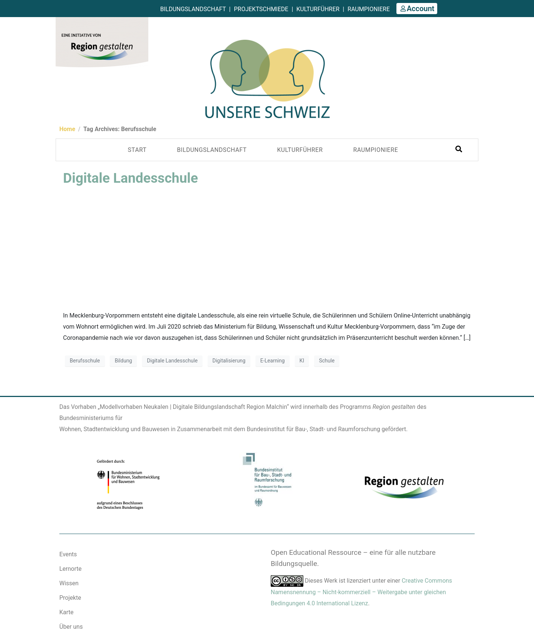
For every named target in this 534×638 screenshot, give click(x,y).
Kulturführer (317, 9)
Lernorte (70, 568)
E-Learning (272, 361)
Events (68, 554)
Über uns (71, 626)
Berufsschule (85, 361)
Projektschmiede (261, 9)
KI (302, 361)
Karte (66, 612)
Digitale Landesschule (130, 178)
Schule (326, 361)
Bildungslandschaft (193, 9)
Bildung (123, 361)
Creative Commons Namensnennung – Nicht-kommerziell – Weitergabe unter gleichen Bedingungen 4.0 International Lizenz (361, 592)
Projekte (70, 597)
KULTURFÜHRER (300, 149)
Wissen (69, 583)
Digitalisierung (228, 361)
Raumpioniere (368, 9)
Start (137, 149)
